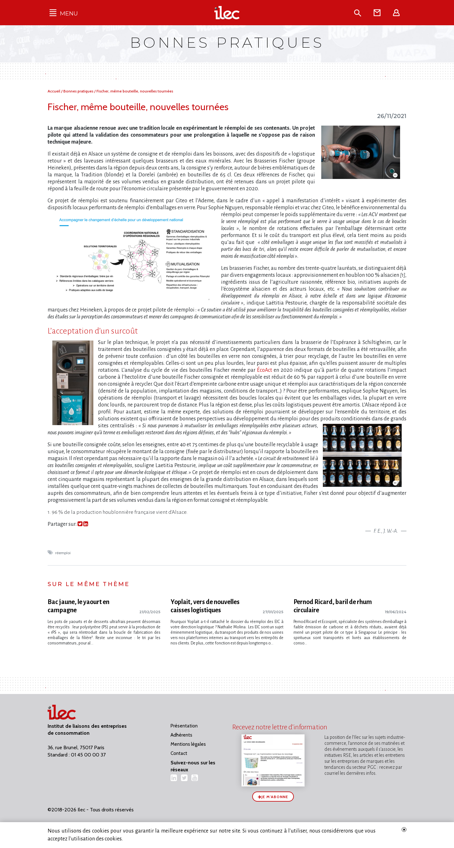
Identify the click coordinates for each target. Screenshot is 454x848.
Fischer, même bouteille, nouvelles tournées (134, 91)
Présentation (184, 726)
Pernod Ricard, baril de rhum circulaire (333, 606)
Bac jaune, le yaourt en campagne (78, 606)
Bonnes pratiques (78, 91)
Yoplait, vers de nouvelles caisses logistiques (205, 606)
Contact (179, 753)
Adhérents (181, 735)
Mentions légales (188, 744)
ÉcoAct (264, 370)
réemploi (63, 553)
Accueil (54, 91)
